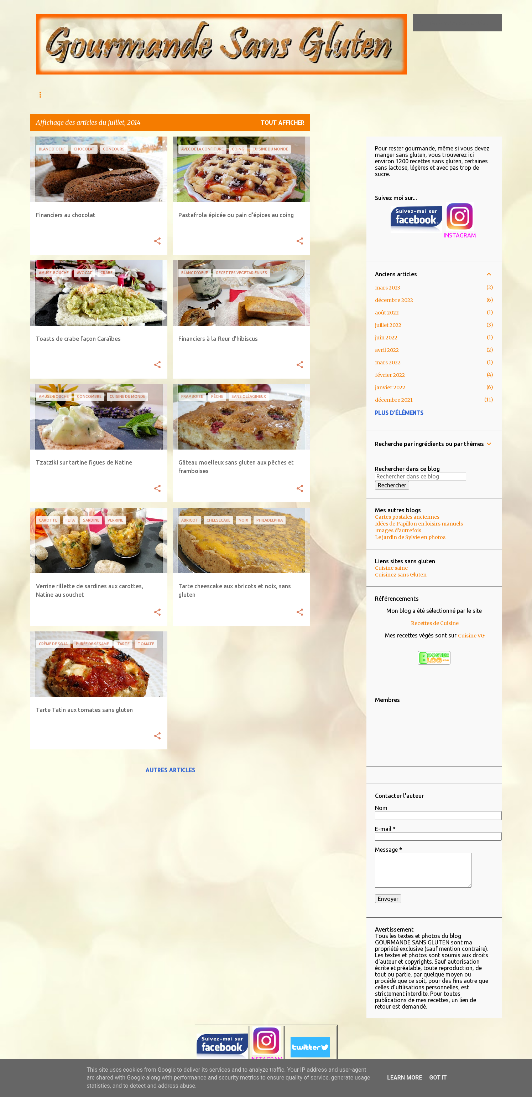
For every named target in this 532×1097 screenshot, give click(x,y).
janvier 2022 (390, 387)
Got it (438, 1077)
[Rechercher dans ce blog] (464, 22)
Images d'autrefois (398, 530)
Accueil (45, 94)
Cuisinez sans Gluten (401, 574)
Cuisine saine (391, 568)
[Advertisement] (338, 243)
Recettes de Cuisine (435, 623)
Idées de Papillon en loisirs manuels (419, 524)
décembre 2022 (394, 300)
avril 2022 (387, 350)
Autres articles (170, 770)
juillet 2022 (388, 325)
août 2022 (387, 312)
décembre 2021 (394, 400)
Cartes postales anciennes (407, 517)
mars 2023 (387, 287)
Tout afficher (282, 122)
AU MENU (81, 94)
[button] (157, 241)
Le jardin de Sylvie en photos (410, 537)
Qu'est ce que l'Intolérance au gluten (155, 94)
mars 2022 (388, 362)
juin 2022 (386, 337)
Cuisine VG (471, 635)
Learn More (404, 1077)
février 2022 (390, 375)
